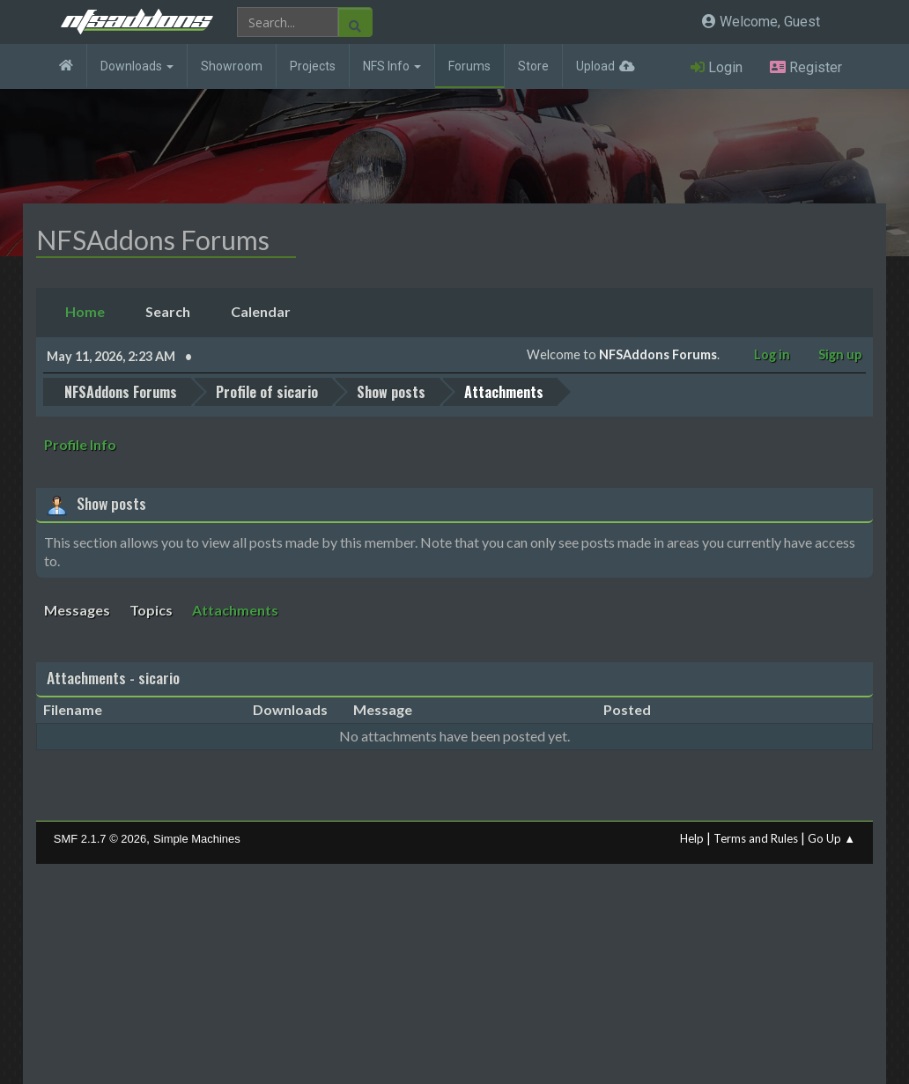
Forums (469, 66)
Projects (313, 66)
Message (382, 709)
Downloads (290, 709)
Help (692, 837)
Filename (82, 709)
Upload (595, 66)
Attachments (235, 609)
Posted (627, 709)
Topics (151, 609)
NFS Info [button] (392, 66)
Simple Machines (196, 837)
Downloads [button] (137, 66)
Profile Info (80, 444)
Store (533, 66)
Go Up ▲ (831, 837)
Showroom (231, 66)
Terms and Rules (755, 837)
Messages (77, 609)
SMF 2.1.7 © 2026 (100, 837)
